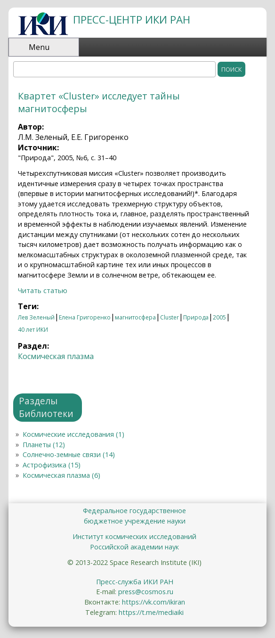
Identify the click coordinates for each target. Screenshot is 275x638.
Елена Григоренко (85, 317)
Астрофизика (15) (52, 464)
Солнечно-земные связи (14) (69, 454)
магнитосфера (135, 317)
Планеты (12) (44, 444)
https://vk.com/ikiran (153, 601)
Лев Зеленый (36, 317)
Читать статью (42, 290)
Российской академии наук (134, 546)
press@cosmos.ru (145, 591)
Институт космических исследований (134, 536)
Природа (196, 317)
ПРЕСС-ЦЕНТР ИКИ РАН (131, 19)
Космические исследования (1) (73, 434)
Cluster (169, 317)
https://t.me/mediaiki (151, 612)
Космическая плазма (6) (61, 475)
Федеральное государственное (134, 510)
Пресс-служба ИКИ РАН (134, 581)
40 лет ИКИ (33, 330)
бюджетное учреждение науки (135, 520)
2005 (219, 317)
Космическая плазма (56, 356)
